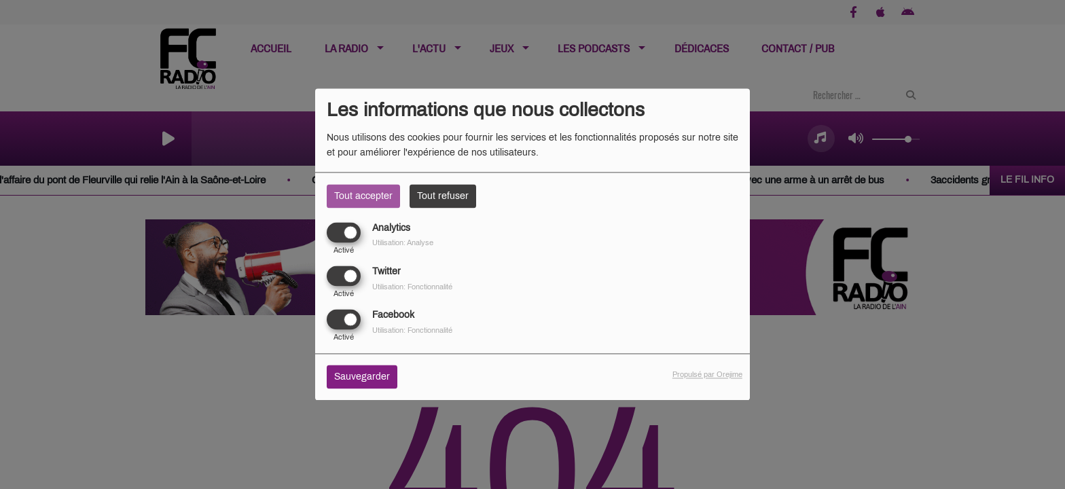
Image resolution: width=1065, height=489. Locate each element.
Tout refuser (443, 196)
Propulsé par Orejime (707, 375)
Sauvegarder (362, 377)
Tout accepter (363, 196)
